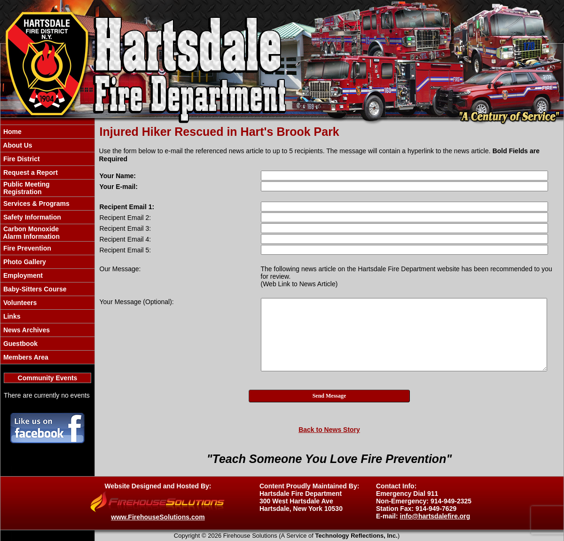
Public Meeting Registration (25, 188)
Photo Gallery (23, 262)
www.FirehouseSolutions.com (157, 517)
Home (11, 131)
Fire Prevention (26, 248)
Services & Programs (35, 203)
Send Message (329, 395)
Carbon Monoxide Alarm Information (30, 232)
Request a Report (29, 172)
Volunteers (19, 302)
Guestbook (19, 343)
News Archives (25, 330)
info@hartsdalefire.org (435, 516)
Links (10, 316)
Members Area (24, 357)
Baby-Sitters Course (33, 289)
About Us (16, 145)
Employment (22, 275)
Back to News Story (329, 429)
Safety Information (31, 217)
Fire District (20, 159)
